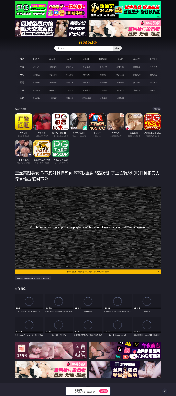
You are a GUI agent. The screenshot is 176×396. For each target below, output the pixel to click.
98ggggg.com (88, 42)
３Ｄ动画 (86, 67)
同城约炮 (36, 98)
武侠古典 (86, 90)
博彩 (22, 58)
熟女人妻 (103, 67)
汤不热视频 (86, 98)
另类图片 (153, 82)
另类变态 (153, 74)
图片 (22, 82)
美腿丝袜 (103, 82)
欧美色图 (69, 82)
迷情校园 (103, 90)
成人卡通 (69, 74)
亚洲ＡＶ (36, 67)
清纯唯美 (120, 82)
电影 (22, 74)
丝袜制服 (120, 67)
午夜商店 (53, 98)
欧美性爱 (86, 74)
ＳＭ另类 (153, 67)
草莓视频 (69, 98)
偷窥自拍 (36, 82)
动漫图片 (86, 82)
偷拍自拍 (53, 74)
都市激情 (36, 90)
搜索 (117, 48)
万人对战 (69, 59)
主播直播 (137, 67)
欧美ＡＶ (69, 67)
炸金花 (120, 59)
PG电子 (36, 59)
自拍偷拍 (53, 67)
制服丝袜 (103, 74)
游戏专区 (86, 59)
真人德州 (53, 59)
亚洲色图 (53, 82)
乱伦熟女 (137, 74)
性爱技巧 (153, 90)
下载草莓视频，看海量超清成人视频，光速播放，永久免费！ (113, 271)
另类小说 (120, 90)
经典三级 (120, 74)
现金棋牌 (137, 59)
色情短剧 (120, 98)
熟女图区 (137, 82)
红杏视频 (103, 98)
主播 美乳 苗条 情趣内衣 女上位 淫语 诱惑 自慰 (33, 278)
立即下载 (104, 391)
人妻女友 (69, 90)
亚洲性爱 (36, 74)
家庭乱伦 (53, 90)
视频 (22, 66)
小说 (22, 90)
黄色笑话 (137, 90)
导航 (22, 98)
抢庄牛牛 (153, 59)
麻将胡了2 (103, 59)
